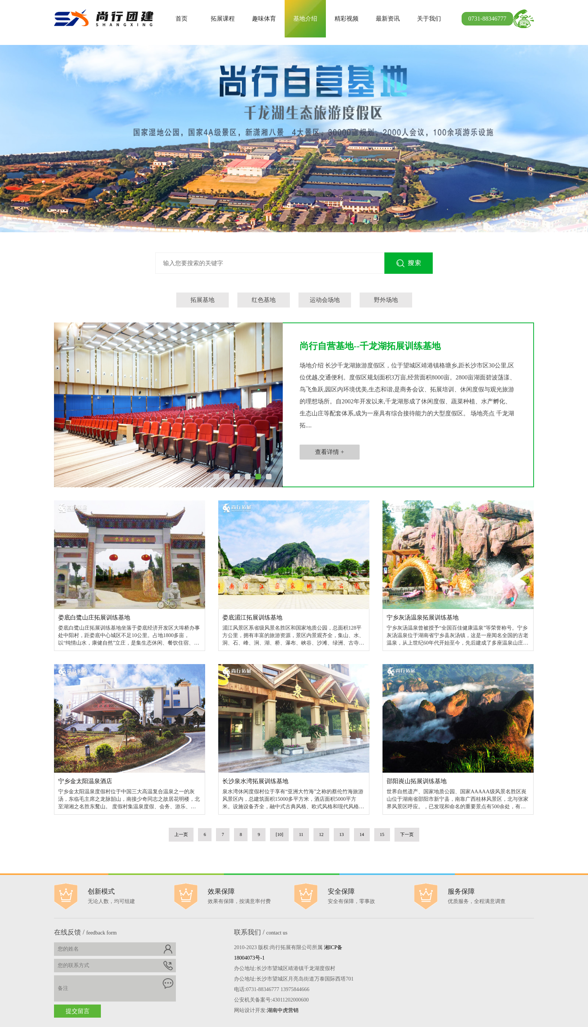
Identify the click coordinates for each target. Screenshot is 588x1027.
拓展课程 (223, 18)
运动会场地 (325, 300)
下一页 (407, 834)
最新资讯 (388, 18)
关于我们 (429, 18)
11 (301, 834)
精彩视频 (346, 18)
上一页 (181, 834)
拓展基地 (202, 300)
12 (321, 834)
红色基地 (264, 300)
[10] (279, 834)
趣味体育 (264, 18)
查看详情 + (329, 452)
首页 (182, 18)
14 (362, 834)
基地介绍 (305, 18)
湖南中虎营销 (282, 1010)
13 (341, 834)
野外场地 (386, 300)
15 (382, 834)
